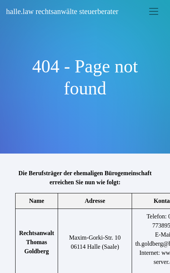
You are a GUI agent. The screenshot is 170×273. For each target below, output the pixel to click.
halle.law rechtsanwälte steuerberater (62, 11)
